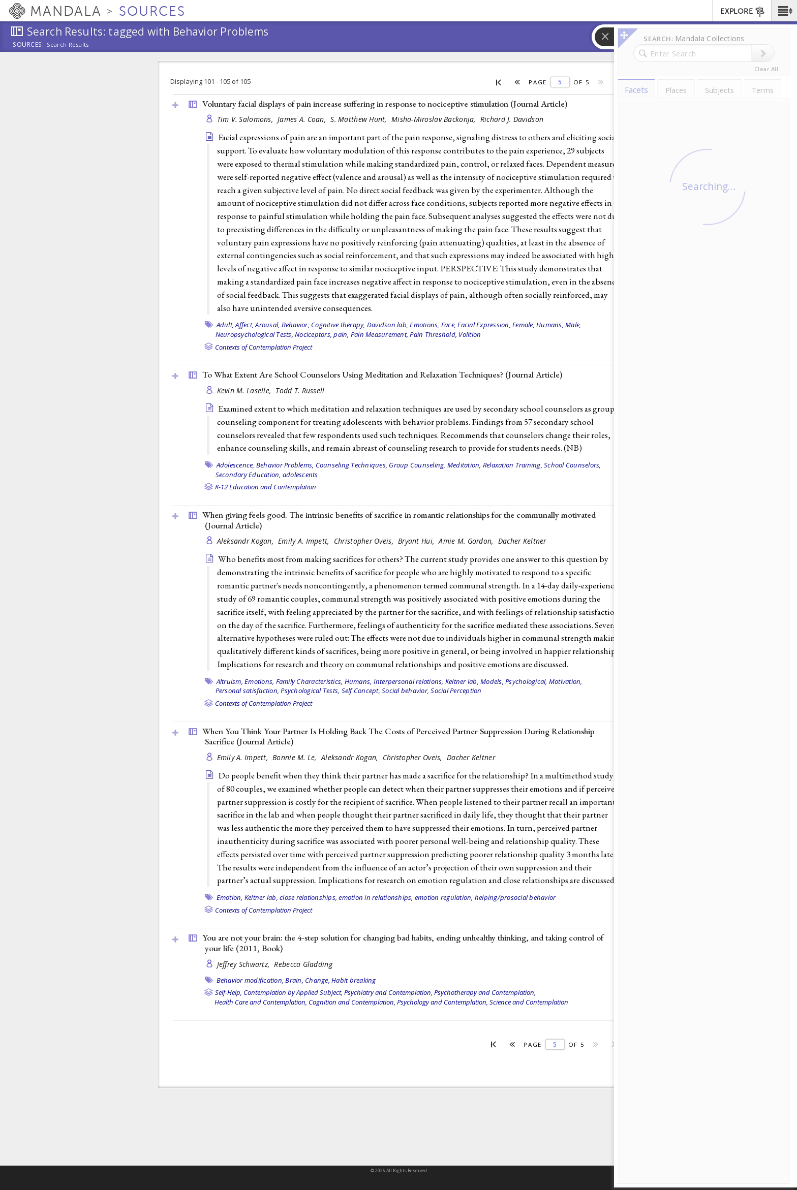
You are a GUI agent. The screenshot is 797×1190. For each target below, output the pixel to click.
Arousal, (267, 324)
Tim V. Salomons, (246, 119)
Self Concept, (361, 690)
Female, (523, 324)
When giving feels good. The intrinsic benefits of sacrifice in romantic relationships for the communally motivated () (399, 520)
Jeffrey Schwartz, (244, 964)
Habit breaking (353, 980)
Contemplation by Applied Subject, (293, 992)
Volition (469, 334)
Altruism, (230, 681)
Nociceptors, (313, 334)
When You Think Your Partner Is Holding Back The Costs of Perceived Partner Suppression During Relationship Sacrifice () (398, 736)
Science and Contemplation (528, 1002)
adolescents (300, 474)
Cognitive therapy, (338, 324)
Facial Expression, (484, 324)
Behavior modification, (250, 980)
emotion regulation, (444, 897)
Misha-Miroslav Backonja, (434, 119)
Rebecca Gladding (303, 964)
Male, (573, 324)
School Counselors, (572, 464)
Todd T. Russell (299, 390)
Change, (317, 980)
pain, (341, 334)
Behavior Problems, (285, 464)
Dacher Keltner (522, 541)
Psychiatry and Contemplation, (388, 992)
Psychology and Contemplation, (442, 1002)
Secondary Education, (248, 474)
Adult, (225, 324)
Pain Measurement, (379, 334)
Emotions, (424, 324)
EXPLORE (742, 12)
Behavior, (296, 324)
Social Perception (456, 690)
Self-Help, (228, 992)
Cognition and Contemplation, (352, 1002)
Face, (448, 324)
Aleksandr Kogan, (246, 541)
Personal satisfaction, (248, 690)
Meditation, (464, 464)
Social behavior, (405, 690)
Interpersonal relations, (409, 681)
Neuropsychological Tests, (254, 334)
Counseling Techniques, (352, 464)
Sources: (28, 45)
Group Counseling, (417, 464)
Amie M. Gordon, (467, 541)
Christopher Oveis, (364, 541)
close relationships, (308, 897)
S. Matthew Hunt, (359, 119)
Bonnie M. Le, (295, 757)
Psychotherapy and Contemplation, (485, 992)
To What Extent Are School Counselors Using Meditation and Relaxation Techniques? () (382, 374)
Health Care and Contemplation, (260, 1002)
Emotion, (230, 897)
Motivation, (566, 681)
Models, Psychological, (513, 681)
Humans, (550, 324)
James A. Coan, (303, 119)
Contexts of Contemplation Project (263, 347)
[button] (784, 10)
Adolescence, (236, 464)
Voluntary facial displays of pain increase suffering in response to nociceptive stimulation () (384, 103)
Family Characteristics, (309, 681)
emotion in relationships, (376, 897)
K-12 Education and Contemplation (265, 486)
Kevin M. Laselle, (245, 390)
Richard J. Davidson (511, 119)
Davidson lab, (387, 324)
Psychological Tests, (310, 690)
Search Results (68, 44)
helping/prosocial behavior (515, 897)
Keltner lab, (462, 681)
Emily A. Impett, (304, 541)
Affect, (244, 324)
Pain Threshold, (433, 334)
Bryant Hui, (417, 541)
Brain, (294, 980)
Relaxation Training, (512, 464)
